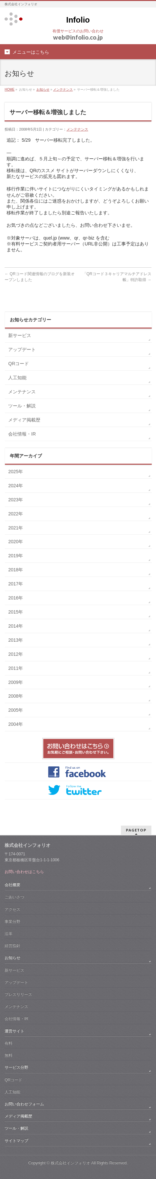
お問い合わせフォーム (24, 1104)
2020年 (15, 541)
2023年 (15, 499)
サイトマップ (16, 1140)
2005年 (15, 710)
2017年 (15, 583)
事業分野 (12, 921)
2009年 (15, 682)
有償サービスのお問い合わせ (78, 31)
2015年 (15, 612)
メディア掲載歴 (24, 419)
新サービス (19, 335)
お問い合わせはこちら (24, 871)
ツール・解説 (22, 405)
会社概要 (12, 885)
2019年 (15, 555)
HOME (9, 89)
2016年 (15, 597)
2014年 (15, 626)
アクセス (12, 909)
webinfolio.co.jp (78, 37)
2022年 (15, 513)
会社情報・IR (22, 434)
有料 (8, 1043)
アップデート (22, 349)
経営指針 (12, 945)
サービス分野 (16, 1067)
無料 (8, 1055)
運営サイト (14, 1031)
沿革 (8, 933)
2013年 (15, 640)
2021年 (15, 527)
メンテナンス (63, 89)
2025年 (15, 471)
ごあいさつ (14, 897)
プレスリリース (18, 994)
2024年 (15, 485)
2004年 (15, 724)
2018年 (15, 569)
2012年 (15, 654)
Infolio (78, 19)
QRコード (18, 363)
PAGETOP (136, 830)
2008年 (15, 696)
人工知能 (17, 377)
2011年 (15, 668)
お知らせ (42, 89)
